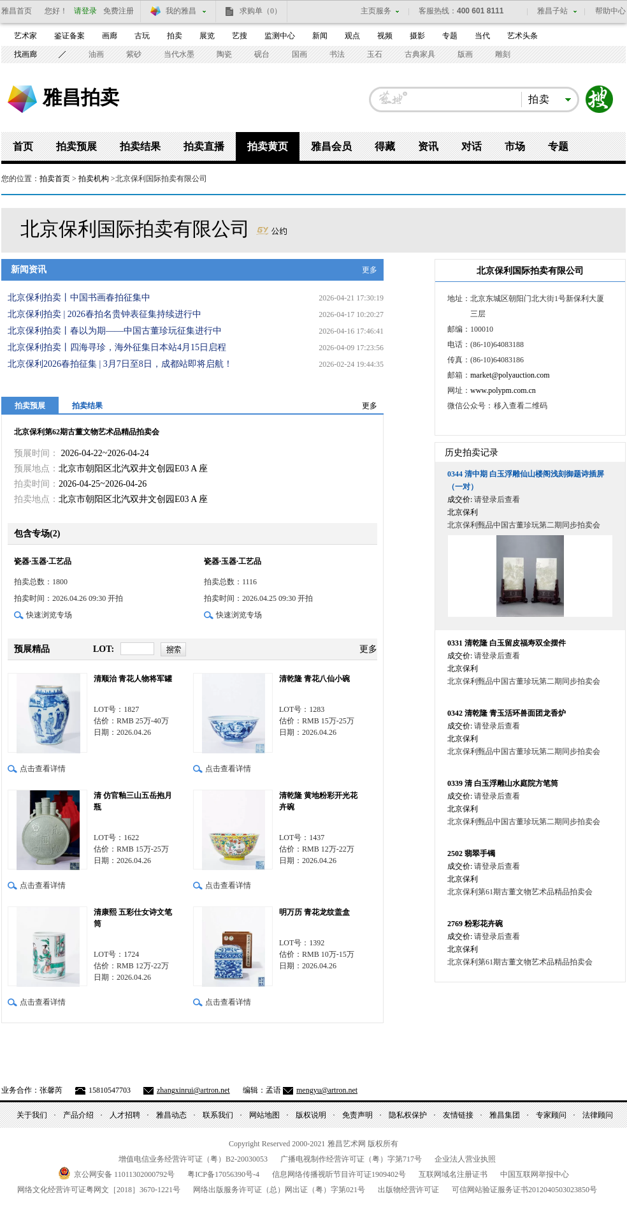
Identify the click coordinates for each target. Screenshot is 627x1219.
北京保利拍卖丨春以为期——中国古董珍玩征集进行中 (115, 331)
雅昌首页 (16, 10)
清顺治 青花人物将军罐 (133, 678)
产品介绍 (78, 1115)
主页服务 (376, 10)
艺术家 (25, 35)
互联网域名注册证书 (453, 1174)
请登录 (85, 10)
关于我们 (32, 1115)
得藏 (385, 146)
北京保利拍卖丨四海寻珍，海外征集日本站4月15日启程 (117, 347)
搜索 (600, 99)
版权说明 (311, 1115)
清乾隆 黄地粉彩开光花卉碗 (318, 801)
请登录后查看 (497, 499)
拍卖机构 (93, 178)
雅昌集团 (504, 1115)
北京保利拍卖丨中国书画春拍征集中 (79, 297)
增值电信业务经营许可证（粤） (193, 1159)
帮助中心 (610, 10)
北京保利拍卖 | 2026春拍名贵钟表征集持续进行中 (104, 314)
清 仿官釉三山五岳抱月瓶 (133, 801)
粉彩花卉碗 (475, 923)
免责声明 (357, 1115)
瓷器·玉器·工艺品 (42, 561)
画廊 (109, 35)
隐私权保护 (408, 1115)
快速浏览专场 (49, 614)
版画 (465, 54)
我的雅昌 (181, 10)
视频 (385, 35)
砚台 (262, 54)
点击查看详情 (43, 768)
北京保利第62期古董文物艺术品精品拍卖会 (86, 431)
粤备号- (223, 1174)
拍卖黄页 (267, 146)
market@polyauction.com (510, 375)
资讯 (428, 146)
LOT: (103, 649)
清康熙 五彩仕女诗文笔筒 (133, 918)
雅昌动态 (171, 1115)
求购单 (261, 10)
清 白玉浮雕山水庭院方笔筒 (502, 783)
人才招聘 (125, 1115)
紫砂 (133, 54)
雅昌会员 (331, 146)
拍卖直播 (204, 146)
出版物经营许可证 (408, 1189)
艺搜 (239, 35)
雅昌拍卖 (81, 97)
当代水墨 (179, 54)
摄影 (417, 35)
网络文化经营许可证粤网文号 (98, 1189)
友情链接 (458, 1115)
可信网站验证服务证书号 (524, 1189)
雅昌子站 (552, 10)
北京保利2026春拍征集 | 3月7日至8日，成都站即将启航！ (120, 364)
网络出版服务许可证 (279, 1189)
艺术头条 (522, 35)
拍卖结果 (140, 146)
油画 (96, 54)
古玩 (142, 35)
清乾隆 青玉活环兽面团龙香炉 (506, 713)
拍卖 (174, 35)
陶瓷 (224, 54)
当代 (482, 35)
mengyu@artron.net (326, 1090)
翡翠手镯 (471, 853)
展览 (207, 35)
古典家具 (420, 54)
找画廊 (25, 54)
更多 (369, 269)
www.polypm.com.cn (503, 390)
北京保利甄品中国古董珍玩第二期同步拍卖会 (523, 525)
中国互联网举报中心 (534, 1174)
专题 (450, 35)
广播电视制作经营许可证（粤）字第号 (351, 1159)
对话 (471, 146)
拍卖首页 (55, 178)
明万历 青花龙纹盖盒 (314, 912)
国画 (299, 54)
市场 (515, 146)
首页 (23, 146)
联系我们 (218, 1115)
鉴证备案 (69, 35)
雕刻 (502, 54)
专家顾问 (551, 1115)
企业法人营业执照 (465, 1159)
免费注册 (118, 10)
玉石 (374, 54)
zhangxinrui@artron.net (193, 1090)
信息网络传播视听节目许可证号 (339, 1174)
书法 (337, 54)
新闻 (320, 35)
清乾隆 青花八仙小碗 (314, 678)
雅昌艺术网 (22, 99)
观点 (352, 35)
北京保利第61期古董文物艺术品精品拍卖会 (520, 891)
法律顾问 (597, 1115)
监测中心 (279, 35)
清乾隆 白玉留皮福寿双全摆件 (506, 643)
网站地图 (264, 1115)
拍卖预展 (76, 146)
